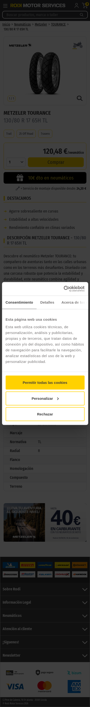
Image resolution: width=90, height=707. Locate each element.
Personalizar (45, 398)
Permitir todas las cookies (45, 382)
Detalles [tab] (47, 302)
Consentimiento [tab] (19, 302)
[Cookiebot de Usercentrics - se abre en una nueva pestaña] (64, 289)
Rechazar (45, 414)
